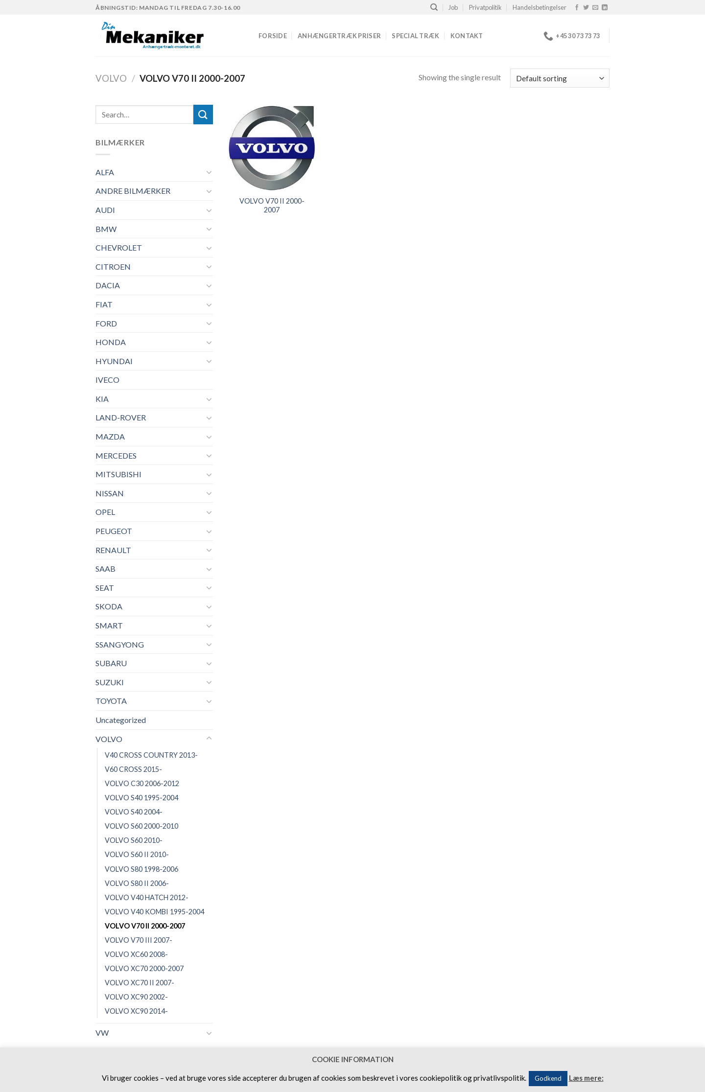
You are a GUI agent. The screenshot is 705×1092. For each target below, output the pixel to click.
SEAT (104, 587)
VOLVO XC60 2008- (136, 954)
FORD (106, 323)
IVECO (107, 379)
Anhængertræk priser (339, 36)
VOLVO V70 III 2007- (138, 940)
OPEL (105, 511)
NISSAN (109, 493)
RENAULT (113, 550)
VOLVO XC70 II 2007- (139, 982)
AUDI (105, 209)
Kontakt (466, 36)
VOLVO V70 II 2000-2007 (145, 926)
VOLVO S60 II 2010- (137, 854)
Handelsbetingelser (539, 7)
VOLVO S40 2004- (134, 812)
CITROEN (113, 266)
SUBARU (111, 663)
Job (453, 7)
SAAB (105, 568)
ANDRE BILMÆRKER (132, 190)
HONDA (110, 342)
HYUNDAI (114, 361)
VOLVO (111, 78)
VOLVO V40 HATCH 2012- (146, 897)
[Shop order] (560, 78)
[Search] (434, 7)
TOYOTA (111, 700)
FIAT (104, 304)
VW (102, 1032)
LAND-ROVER (120, 417)
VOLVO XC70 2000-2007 (144, 968)
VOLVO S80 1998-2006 (141, 869)
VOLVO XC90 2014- (136, 1011)
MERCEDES (116, 455)
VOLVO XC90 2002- (136, 997)
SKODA (108, 606)
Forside (272, 36)
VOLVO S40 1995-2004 (141, 797)
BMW (106, 228)
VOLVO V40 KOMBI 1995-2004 (154, 911)
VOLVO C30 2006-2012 (142, 783)
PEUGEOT (113, 530)
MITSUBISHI (118, 474)
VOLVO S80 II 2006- (137, 883)
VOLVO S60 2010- (134, 840)
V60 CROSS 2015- (133, 769)
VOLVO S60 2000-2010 (141, 826)
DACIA (107, 285)
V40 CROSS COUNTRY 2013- (151, 755)
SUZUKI (109, 682)
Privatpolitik (485, 7)
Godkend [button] (548, 1078)
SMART (109, 625)
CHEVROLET (118, 247)
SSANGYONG (119, 644)
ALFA (104, 172)
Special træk (415, 36)
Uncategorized (120, 719)
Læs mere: (586, 1077)
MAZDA (110, 436)
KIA (102, 398)
